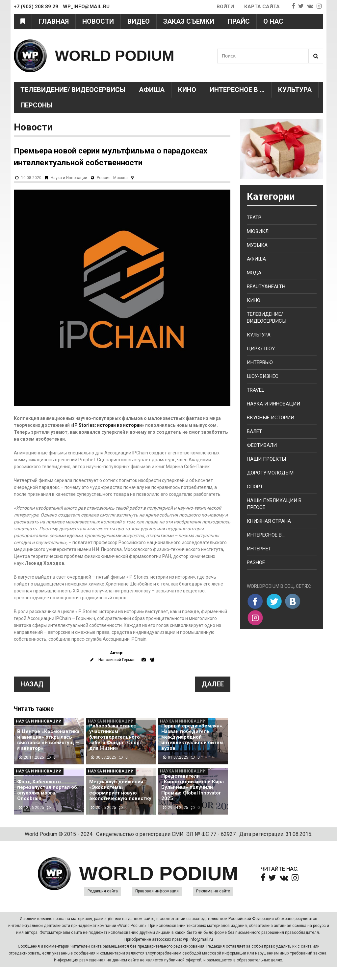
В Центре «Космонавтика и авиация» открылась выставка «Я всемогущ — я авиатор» (48, 740)
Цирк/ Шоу (261, 349)
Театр (254, 217)
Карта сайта (262, 7)
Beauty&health (266, 286)
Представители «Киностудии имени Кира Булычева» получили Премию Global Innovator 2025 (192, 787)
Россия (104, 177)
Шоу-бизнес (262, 376)
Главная (54, 21)
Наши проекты (266, 459)
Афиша (152, 90)
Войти (225, 7)
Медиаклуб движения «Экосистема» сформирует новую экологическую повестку (120, 790)
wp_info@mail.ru (198, 939)
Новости (98, 21)
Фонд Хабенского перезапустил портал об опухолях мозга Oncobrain (47, 790)
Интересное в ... (237, 90)
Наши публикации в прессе (274, 503)
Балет (254, 431)
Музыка (257, 245)
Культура (295, 90)
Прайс (239, 21)
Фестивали (262, 445)
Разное (256, 562)
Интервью (260, 362)
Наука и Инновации (69, 177)
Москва (120, 177)
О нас (273, 21)
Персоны (36, 105)
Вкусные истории (270, 418)
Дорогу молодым (270, 473)
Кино (187, 90)
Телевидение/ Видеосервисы (72, 90)
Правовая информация (157, 891)
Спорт (255, 487)
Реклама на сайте (213, 891)
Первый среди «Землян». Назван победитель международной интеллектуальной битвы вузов (192, 737)
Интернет (259, 549)
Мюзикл (258, 231)
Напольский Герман (117, 659)
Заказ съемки (188, 21)
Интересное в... (266, 535)
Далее (213, 684)
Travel (255, 390)
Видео (138, 21)
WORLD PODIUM (114, 55)
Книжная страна (269, 521)
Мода (254, 273)
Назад (31, 684)
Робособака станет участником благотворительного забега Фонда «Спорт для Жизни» (115, 737)
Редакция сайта (103, 891)
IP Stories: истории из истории (107, 425)
